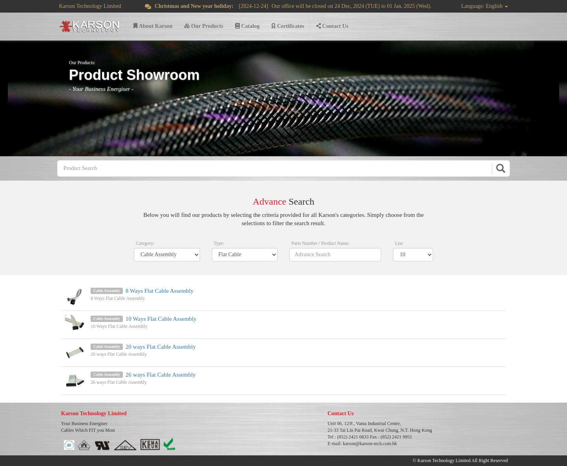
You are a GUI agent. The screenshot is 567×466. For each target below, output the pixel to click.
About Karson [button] (152, 26)
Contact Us (332, 26)
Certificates (287, 26)
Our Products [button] (203, 26)
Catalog (247, 26)
